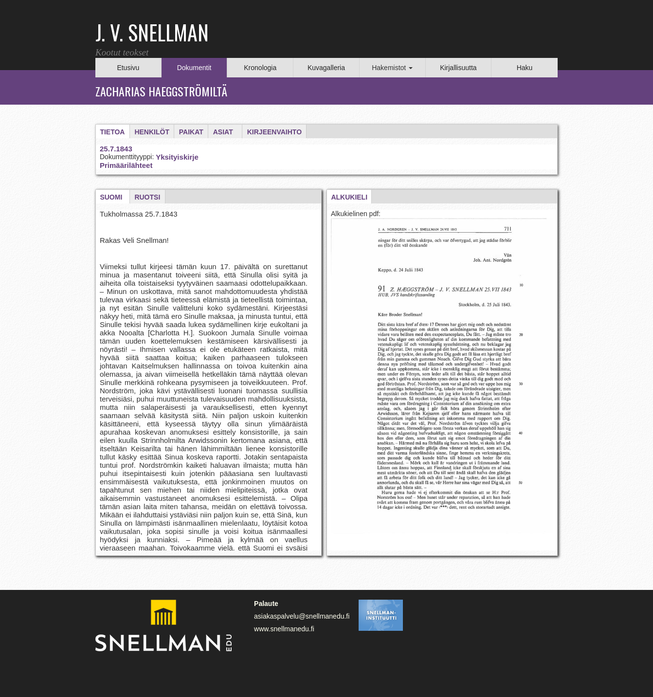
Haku (525, 68)
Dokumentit (194, 68)
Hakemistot (392, 68)
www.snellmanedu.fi (284, 629)
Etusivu (128, 68)
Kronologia (260, 68)
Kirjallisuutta (458, 68)
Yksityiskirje (177, 157)
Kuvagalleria (326, 68)
